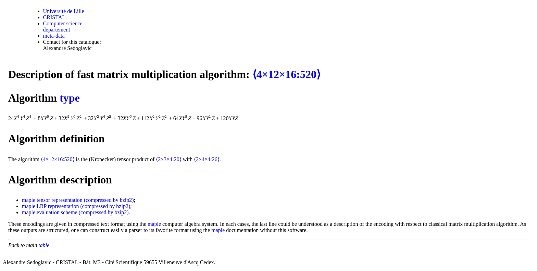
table (43, 245)
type (70, 98)
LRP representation (58, 206)
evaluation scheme (57, 212)
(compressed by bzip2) (109, 200)
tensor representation (60, 200)
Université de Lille (63, 11)
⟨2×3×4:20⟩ (169, 159)
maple (28, 200)
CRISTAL (54, 17)
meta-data (54, 36)
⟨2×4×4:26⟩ (207, 159)
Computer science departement (63, 27)
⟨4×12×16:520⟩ (286, 74)
